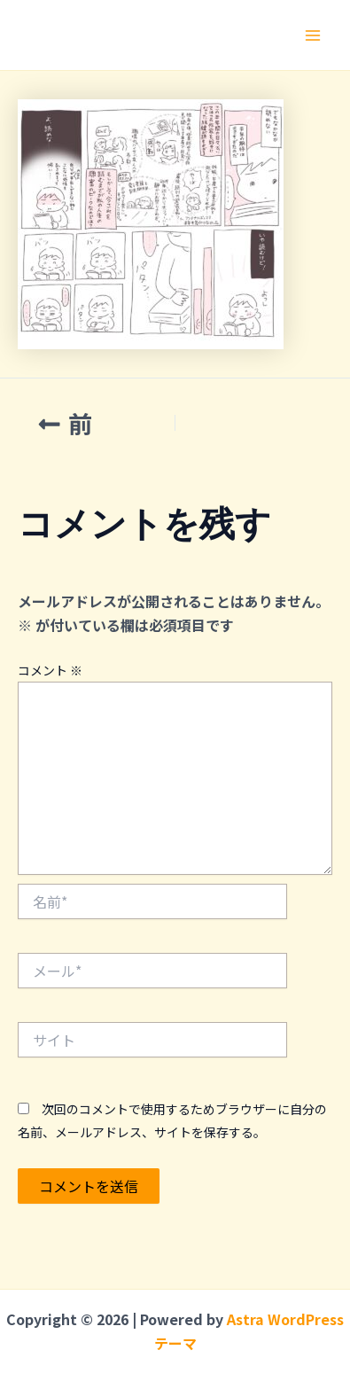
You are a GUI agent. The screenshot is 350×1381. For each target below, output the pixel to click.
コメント (50, 670)
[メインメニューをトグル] (312, 35)
